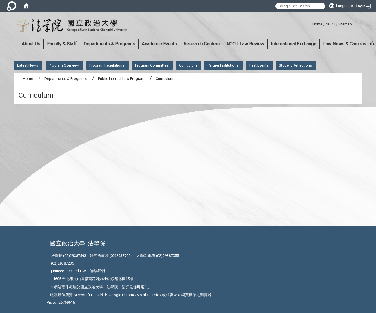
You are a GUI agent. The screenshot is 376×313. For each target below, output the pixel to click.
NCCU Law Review (245, 44)
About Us (31, 44)
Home (317, 24)
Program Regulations (106, 65)
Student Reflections (295, 65)
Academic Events (159, 44)
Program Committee (151, 65)
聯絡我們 (97, 271)
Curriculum (188, 65)
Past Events (258, 65)
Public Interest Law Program (121, 78)
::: (310, 23)
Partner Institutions (223, 65)
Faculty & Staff (62, 44)
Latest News (27, 65)
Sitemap (345, 24)
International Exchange (293, 44)
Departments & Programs (109, 44)
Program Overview (64, 65)
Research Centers (202, 44)
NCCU (330, 24)
